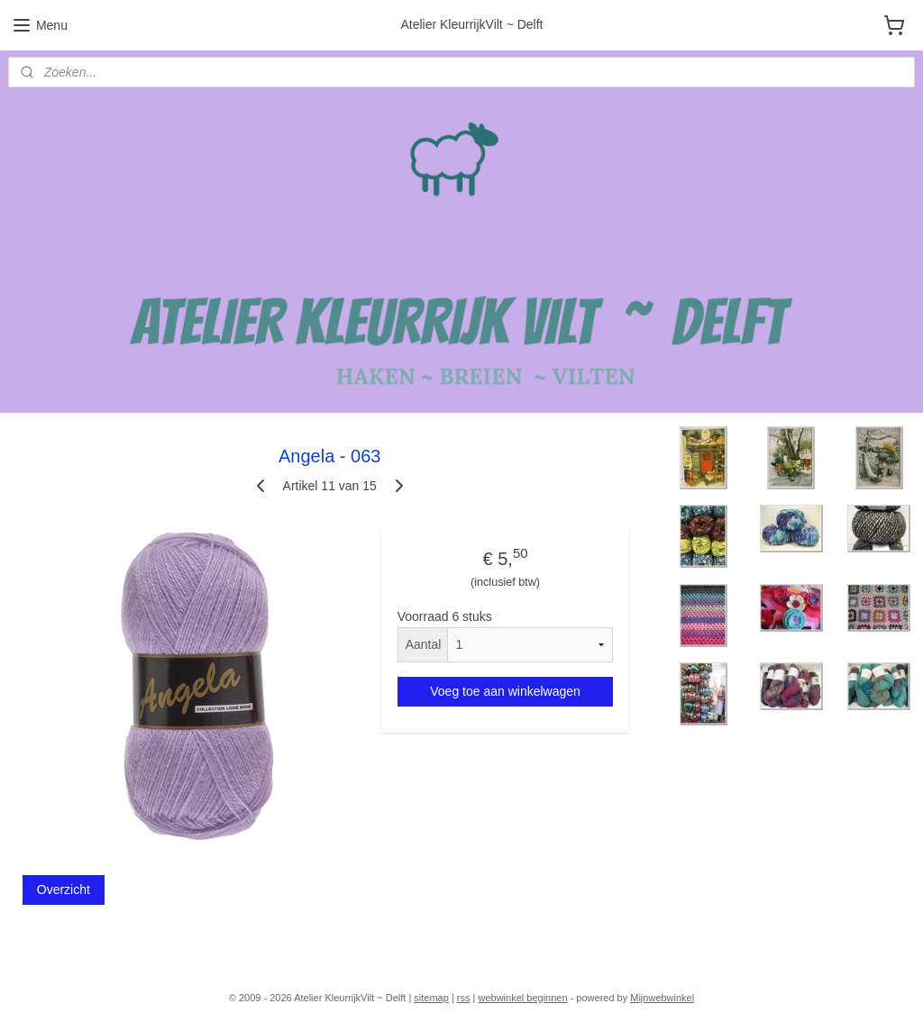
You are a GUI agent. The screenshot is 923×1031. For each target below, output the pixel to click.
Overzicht (63, 889)
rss (464, 997)
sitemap (431, 997)
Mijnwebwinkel (662, 997)
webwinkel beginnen (522, 997)
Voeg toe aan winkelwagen (505, 690)
